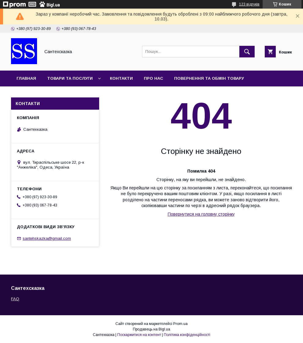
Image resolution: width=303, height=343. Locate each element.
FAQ (15, 299)
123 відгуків (249, 4)
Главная (26, 78)
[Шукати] (247, 51)
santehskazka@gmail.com (47, 238)
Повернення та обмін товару (209, 78)
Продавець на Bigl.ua (151, 329)
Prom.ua (180, 324)
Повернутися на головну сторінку (201, 214)
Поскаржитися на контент (139, 335)
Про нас (153, 78)
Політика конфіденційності (187, 335)
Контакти (121, 78)
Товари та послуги (70, 78)
